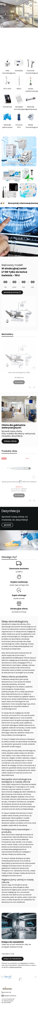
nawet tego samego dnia (19, 585)
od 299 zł (19, 572)
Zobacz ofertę (10, 441)
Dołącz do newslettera (13, 959)
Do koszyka (19, 382)
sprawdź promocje (11, 292)
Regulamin (24, 963)
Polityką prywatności (16, 967)
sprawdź (19, 239)
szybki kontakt (19, 598)
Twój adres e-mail (8, 954)
